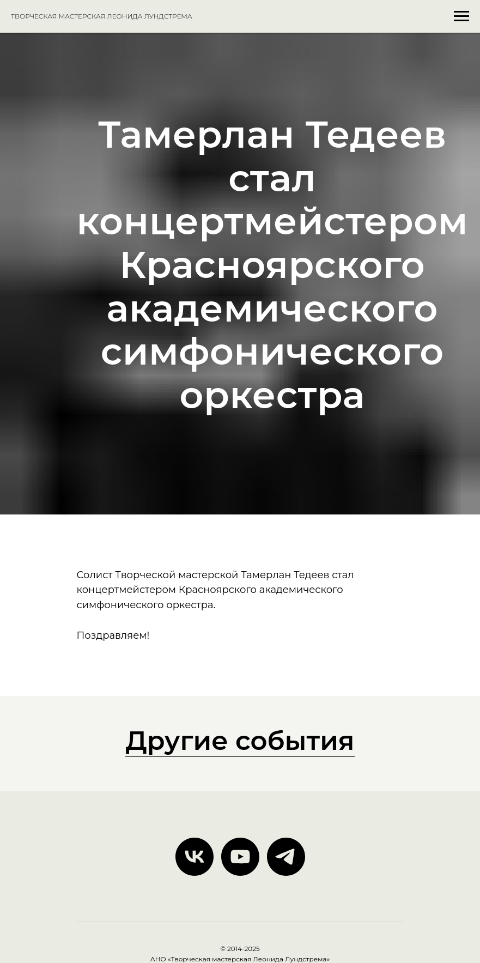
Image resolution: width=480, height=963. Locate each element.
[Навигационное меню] (461, 16)
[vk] (194, 857)
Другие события (239, 740)
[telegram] (286, 857)
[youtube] (240, 857)
